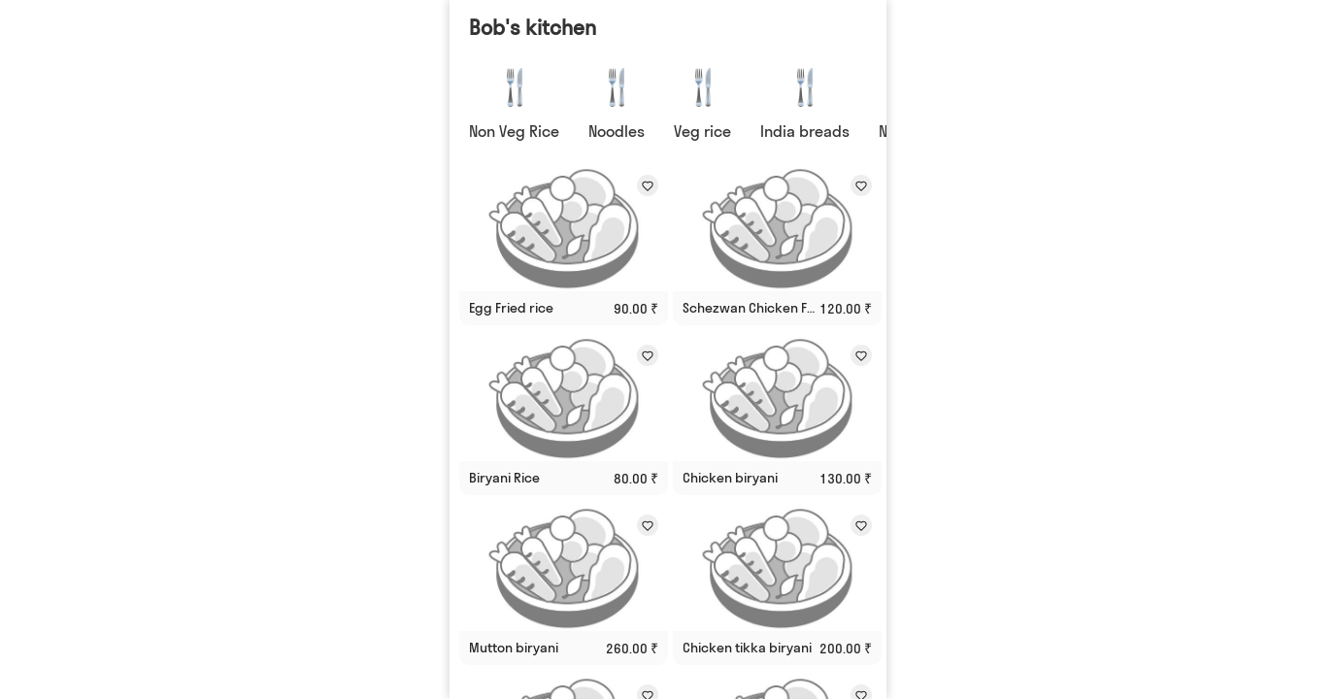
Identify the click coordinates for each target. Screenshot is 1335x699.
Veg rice (702, 131)
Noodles (616, 131)
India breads (805, 131)
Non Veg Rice (514, 131)
